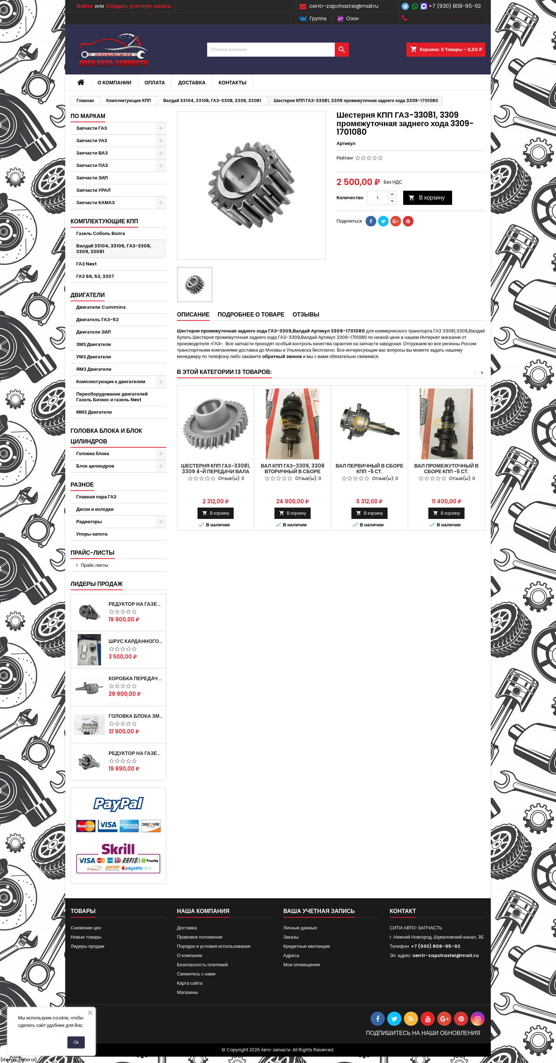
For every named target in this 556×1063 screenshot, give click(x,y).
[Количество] (377, 198)
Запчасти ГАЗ (91, 128)
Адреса (291, 955)
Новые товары (86, 937)
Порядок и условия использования (213, 946)
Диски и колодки (95, 509)
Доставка (191, 82)
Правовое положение (199, 937)
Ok (76, 1042)
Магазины (187, 992)
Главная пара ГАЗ (96, 496)
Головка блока (92, 453)
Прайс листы (94, 565)
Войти (85, 6)
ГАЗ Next (86, 264)
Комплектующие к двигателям (110, 381)
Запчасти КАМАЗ (95, 202)
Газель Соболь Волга (100, 233)
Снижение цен (86, 927)
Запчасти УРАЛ (93, 190)
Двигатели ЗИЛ (93, 332)
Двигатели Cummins (101, 307)
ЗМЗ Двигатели (93, 344)
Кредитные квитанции (306, 946)
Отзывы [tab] (306, 314)
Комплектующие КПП (104, 221)
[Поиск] (278, 50)
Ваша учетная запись (319, 911)
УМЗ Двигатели (93, 356)
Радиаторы (89, 521)
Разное (82, 485)
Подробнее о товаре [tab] (251, 314)
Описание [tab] (193, 314)
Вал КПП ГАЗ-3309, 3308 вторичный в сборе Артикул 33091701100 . (292, 471)
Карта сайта (189, 983)
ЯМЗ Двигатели (93, 369)
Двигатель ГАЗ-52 (97, 319)
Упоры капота (91, 534)
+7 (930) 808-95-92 (455, 6)
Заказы (291, 937)
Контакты (232, 82)
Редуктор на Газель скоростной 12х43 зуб (136, 604)
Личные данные (300, 927)
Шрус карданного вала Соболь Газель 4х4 (136, 641)
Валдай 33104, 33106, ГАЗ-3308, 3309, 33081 (113, 248)
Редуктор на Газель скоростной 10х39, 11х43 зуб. (136, 753)
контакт (403, 911)
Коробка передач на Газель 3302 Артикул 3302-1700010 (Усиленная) (136, 678)
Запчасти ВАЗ (92, 153)
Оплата (154, 82)
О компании (114, 82)
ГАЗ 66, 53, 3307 (95, 276)
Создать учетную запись (138, 6)
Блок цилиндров (95, 466)
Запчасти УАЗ (91, 140)
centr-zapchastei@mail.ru (445, 955)
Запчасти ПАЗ (92, 165)
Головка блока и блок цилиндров (106, 436)
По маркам (88, 116)
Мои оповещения (301, 964)
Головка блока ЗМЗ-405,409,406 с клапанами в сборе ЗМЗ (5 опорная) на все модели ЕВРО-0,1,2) (136, 716)
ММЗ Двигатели (94, 412)
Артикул (346, 143)
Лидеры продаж (97, 584)
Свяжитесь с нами (196, 973)
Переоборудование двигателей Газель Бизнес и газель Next (112, 397)
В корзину (426, 198)
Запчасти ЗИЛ (92, 177)
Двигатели (88, 295)
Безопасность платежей (202, 964)
